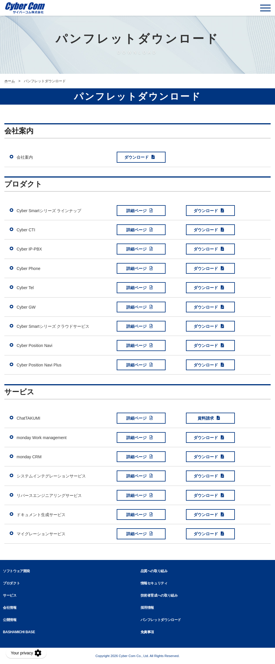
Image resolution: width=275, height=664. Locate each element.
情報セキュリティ (154, 583)
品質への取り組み (154, 571)
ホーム (9, 81)
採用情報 (147, 608)
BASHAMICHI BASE (19, 632)
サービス (10, 595)
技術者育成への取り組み (159, 595)
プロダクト (11, 583)
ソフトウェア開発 (16, 571)
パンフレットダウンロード (161, 620)
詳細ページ (136, 210)
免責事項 (147, 632)
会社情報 (10, 608)
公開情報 (10, 620)
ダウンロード (136, 157)
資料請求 (206, 418)
